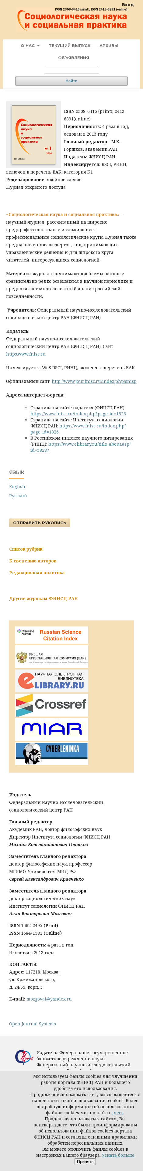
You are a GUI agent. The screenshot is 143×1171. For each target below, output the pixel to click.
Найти (72, 81)
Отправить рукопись (39, 522)
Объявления (73, 57)
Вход (128, 4)
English (17, 486)
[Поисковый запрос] (71, 70)
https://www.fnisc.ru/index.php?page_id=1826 (78, 414)
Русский (18, 495)
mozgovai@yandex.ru (49, 999)
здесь (117, 1112)
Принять (85, 1161)
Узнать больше (118, 1155)
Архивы (108, 45)
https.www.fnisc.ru (26, 354)
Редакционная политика (37, 572)
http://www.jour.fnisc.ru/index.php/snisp (94, 381)
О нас (28, 45)
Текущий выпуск (69, 45)
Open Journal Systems (32, 1024)
